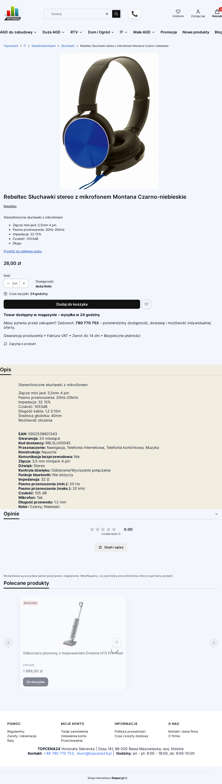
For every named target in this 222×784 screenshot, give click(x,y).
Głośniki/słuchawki (44, 46)
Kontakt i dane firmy (183, 731)
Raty (10, 740)
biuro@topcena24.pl (94, 753)
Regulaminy (16, 731)
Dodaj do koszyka (72, 304)
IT (25, 46)
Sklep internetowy (106, 778)
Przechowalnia (72, 740)
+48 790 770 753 (59, 753)
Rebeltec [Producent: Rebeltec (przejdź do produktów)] (10, 206)
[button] (116, 14)
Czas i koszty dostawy (131, 736)
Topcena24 (11, 46)
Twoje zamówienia (74, 731)
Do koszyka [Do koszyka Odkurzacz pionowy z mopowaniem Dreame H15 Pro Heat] (36, 682)
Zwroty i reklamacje (21, 736)
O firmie (174, 736)
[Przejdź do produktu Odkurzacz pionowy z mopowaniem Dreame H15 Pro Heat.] (73, 624)
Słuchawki (68, 46)
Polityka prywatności (130, 731)
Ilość (7, 275)
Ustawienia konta (73, 736)
